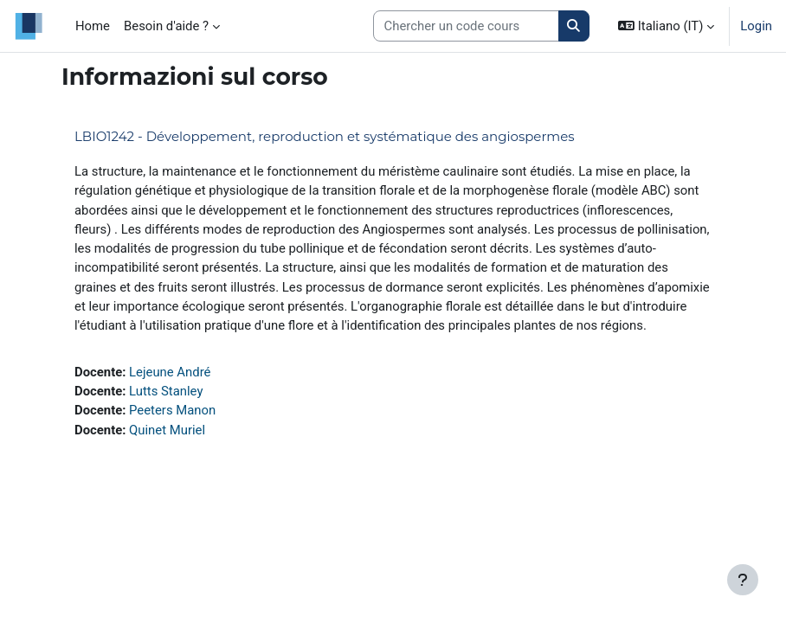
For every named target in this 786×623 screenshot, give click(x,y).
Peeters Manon (172, 410)
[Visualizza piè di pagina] (742, 579)
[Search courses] (466, 26)
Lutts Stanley (166, 391)
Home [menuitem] (92, 26)
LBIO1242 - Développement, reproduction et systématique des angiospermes (324, 136)
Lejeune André (169, 372)
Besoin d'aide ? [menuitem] (166, 26)
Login (756, 26)
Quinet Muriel (167, 430)
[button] (666, 26)
